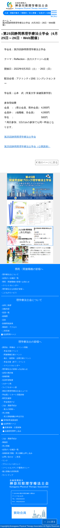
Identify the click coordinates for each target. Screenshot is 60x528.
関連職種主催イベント (13, 355)
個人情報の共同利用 (10, 471)
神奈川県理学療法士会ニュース (15, 391)
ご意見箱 (6, 331)
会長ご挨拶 (6, 305)
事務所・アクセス (9, 327)
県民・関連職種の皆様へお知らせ (15, 282)
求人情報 (6, 446)
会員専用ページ (8, 424)
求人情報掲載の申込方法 (14, 416)
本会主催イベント (11, 351)
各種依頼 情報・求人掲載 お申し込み (17, 453)
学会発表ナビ (9, 402)
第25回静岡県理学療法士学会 (20, 136)
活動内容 (6, 309)
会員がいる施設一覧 (10, 449)
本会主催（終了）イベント (15, 362)
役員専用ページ (8, 334)
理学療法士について (10, 274)
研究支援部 (6, 398)
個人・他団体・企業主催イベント (17, 358)
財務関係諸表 (7, 323)
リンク (5, 460)
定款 (4, 320)
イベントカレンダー (10, 285)
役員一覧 (6, 312)
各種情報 (6, 376)
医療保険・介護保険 (12, 427)
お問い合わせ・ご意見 (11, 457)
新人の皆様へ (9, 409)
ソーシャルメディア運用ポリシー (15, 468)
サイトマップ (7, 475)
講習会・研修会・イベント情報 (15, 347)
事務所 (5, 442)
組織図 (5, 316)
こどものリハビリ (9, 293)
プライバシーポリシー (11, 464)
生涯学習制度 (7, 380)
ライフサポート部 (9, 387)
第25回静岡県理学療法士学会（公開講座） (27, 146)
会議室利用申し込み (12, 431)
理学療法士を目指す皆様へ (13, 289)
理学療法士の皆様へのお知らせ (15, 369)
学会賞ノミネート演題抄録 (13, 395)
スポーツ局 (6, 384)
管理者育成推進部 (9, 420)
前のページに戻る (46, 162)
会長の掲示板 (7, 373)
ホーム (5, 20)
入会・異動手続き (9, 439)
